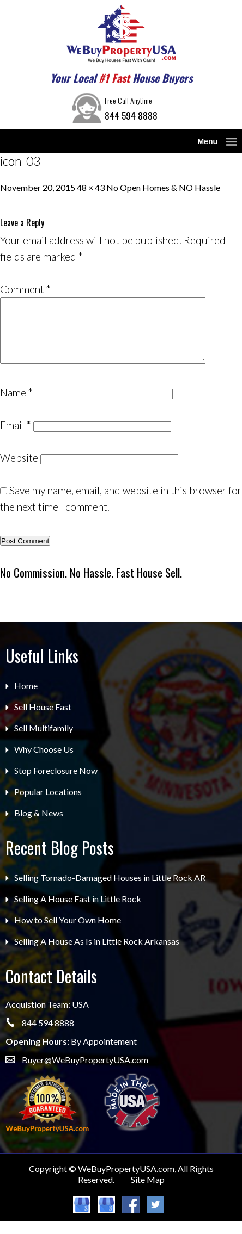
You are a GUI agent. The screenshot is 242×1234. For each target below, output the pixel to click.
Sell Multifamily (43, 741)
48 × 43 (91, 187)
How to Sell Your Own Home (67, 933)
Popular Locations (48, 804)
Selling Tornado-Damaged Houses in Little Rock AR (109, 890)
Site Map (148, 1192)
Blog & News (38, 826)
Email (15, 438)
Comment (25, 289)
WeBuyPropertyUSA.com (126, 1181)
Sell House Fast (42, 720)
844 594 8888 (131, 115)
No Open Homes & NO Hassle (163, 187)
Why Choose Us (44, 762)
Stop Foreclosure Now (56, 783)
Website (19, 470)
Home (26, 698)
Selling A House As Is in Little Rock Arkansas (96, 954)
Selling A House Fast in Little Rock (77, 912)
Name (16, 405)
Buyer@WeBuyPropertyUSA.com (85, 1073)
